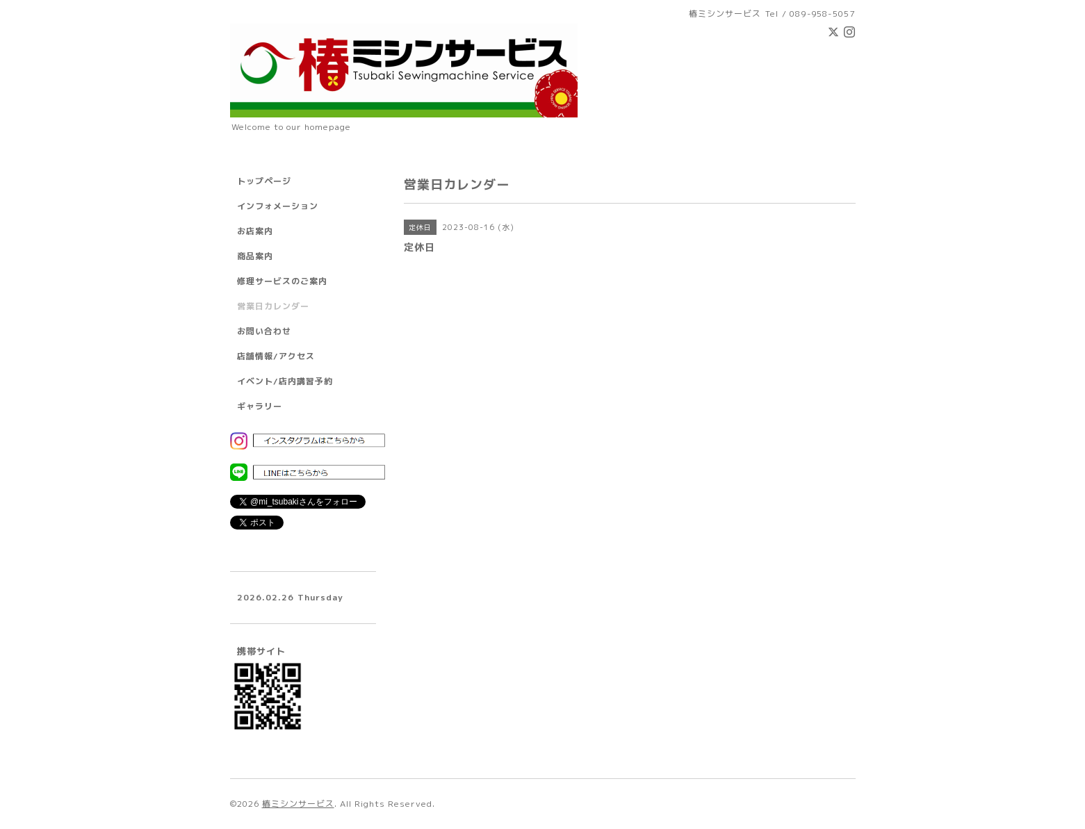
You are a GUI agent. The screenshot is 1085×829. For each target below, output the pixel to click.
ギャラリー (259, 406)
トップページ (264, 181)
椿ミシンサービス (298, 804)
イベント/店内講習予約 (285, 381)
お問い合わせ (264, 331)
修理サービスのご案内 (282, 281)
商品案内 (255, 256)
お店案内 (255, 231)
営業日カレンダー (273, 306)
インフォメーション (277, 206)
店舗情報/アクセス (276, 356)
